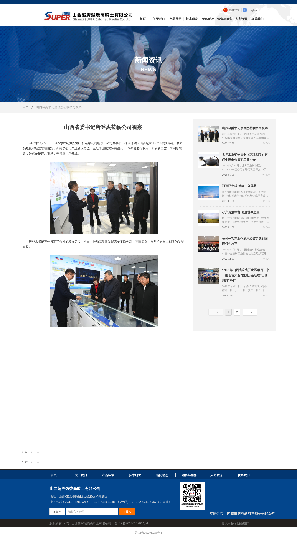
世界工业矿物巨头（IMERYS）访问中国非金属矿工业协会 (245, 157)
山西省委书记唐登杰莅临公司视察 (245, 128)
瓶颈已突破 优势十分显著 (239, 186)
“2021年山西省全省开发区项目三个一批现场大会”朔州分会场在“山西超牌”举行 (245, 275)
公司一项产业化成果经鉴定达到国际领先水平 (245, 241)
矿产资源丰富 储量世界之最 (240, 212)
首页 (26, 107)
